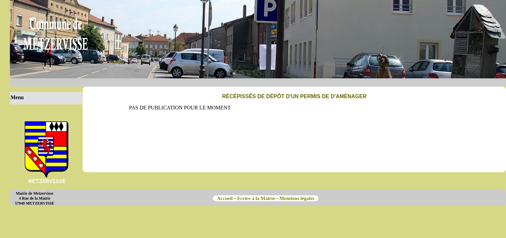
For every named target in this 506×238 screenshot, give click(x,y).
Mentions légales (297, 198)
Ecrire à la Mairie (256, 198)
